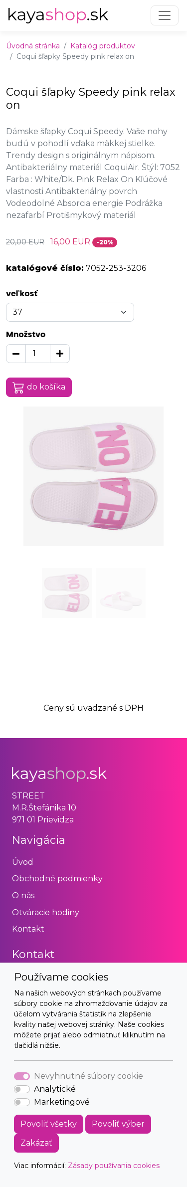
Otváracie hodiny (45, 912)
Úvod (22, 862)
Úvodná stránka (33, 45)
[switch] (22, 1089)
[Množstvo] (37, 353)
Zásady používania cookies (114, 1165)
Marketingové (62, 1102)
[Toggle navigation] (165, 15)
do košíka (38, 388)
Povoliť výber (118, 1124)
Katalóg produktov (102, 45)
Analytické (55, 1089)
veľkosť (21, 293)
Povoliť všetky (48, 1124)
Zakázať (36, 1143)
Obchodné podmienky (57, 878)
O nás (23, 895)
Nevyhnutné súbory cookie (88, 1076)
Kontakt (28, 929)
